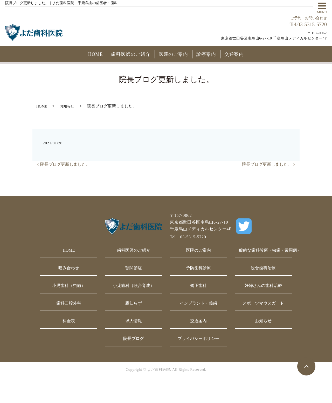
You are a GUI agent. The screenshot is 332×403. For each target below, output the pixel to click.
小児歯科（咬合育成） (133, 285)
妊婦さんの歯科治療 (263, 285)
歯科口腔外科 (68, 303)
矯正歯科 (198, 285)
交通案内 (234, 54)
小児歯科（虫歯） (68, 285)
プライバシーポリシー (198, 338)
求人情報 (133, 321)
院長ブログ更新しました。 (65, 164)
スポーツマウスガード (263, 303)
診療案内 (206, 54)
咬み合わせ (68, 268)
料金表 (69, 321)
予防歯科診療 (198, 268)
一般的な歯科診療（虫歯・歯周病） (263, 250)
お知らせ (67, 106)
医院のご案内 (173, 54)
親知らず (133, 303)
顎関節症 (133, 268)
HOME (95, 54)
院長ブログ (133, 338)
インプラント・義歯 (198, 303)
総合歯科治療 (263, 268)
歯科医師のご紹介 (130, 54)
